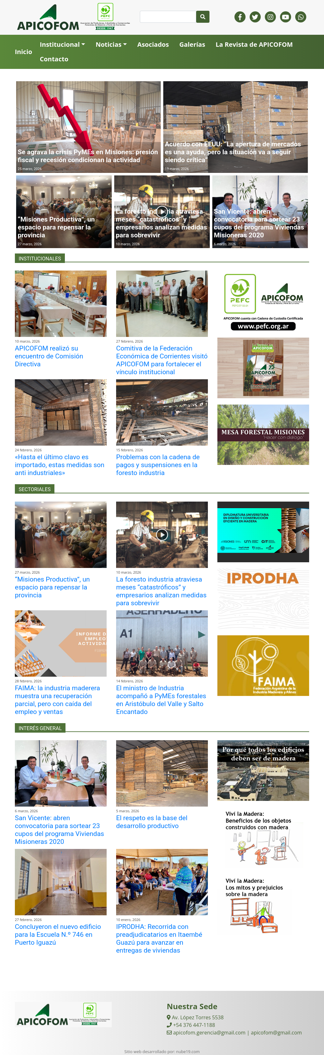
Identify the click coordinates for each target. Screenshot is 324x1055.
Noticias (109, 44)
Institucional (60, 44)
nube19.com (188, 1051)
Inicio (23, 51)
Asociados (153, 44)
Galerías (192, 44)
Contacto (54, 59)
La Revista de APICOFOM (254, 44)
